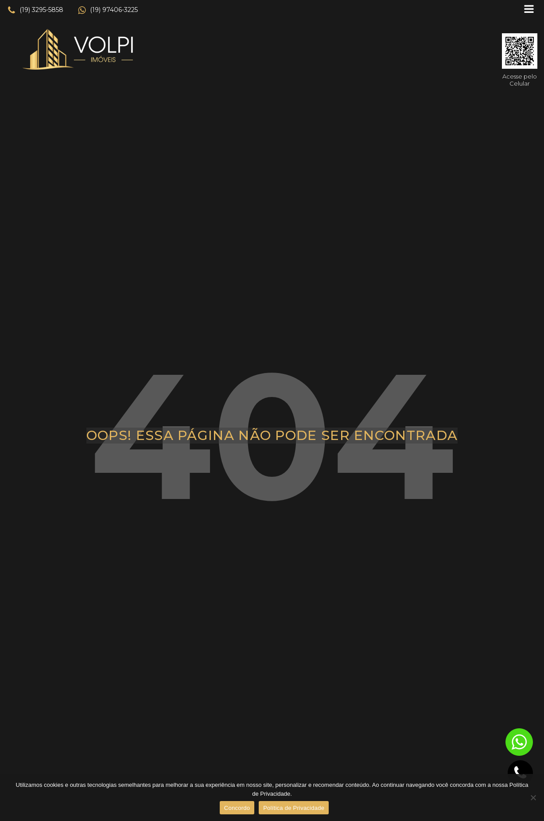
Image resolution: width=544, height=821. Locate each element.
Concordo (237, 808)
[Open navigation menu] (529, 10)
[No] (532, 797)
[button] (35, 10)
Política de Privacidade (293, 808)
